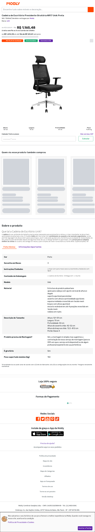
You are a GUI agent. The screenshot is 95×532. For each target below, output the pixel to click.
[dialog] (47, 522)
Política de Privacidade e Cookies (21, 522)
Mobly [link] (32, 18)
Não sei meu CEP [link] (86, 134)
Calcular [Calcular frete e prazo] (86, 139)
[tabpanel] (47, 305)
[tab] (9, 247)
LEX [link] (8, 21)
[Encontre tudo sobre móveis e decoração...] (45, 9)
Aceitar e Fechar (85, 528)
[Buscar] (91, 9)
